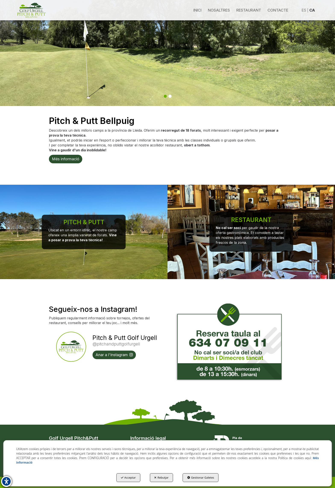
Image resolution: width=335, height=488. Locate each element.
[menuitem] (197, 10)
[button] (31, 10)
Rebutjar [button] (161, 477)
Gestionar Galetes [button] (200, 477)
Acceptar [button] (128, 477)
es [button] (303, 10)
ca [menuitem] (312, 10)
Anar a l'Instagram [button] (114, 355)
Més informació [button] (65, 159)
